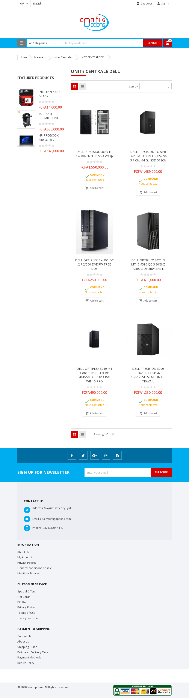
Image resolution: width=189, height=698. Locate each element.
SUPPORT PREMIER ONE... (50, 116)
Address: (37, 508)
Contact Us (24, 636)
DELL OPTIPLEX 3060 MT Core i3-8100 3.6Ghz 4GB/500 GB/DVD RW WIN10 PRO (94, 375)
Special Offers (26, 591)
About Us (23, 552)
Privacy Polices (26, 563)
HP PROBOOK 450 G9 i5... (49, 137)
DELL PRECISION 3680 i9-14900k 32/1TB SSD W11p (94, 154)
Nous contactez (94, 179)
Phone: (36, 528)
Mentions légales (28, 573)
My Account (24, 557)
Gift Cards (23, 597)
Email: (35, 519)
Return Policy (25, 663)
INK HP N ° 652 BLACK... (49, 94)
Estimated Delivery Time (32, 652)
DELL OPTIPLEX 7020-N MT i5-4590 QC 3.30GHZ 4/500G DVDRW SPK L (148, 264)
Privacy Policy (26, 607)
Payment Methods (29, 657)
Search (152, 43)
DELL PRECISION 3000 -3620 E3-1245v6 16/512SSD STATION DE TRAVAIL (148, 375)
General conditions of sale (34, 568)
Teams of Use (26, 613)
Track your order (28, 618)
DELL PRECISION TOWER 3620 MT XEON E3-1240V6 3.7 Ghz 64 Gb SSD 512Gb (148, 156)
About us (23, 641)
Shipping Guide (27, 647)
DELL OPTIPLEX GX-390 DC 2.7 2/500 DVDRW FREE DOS (94, 264)
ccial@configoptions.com (55, 519)
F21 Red (22, 602)
